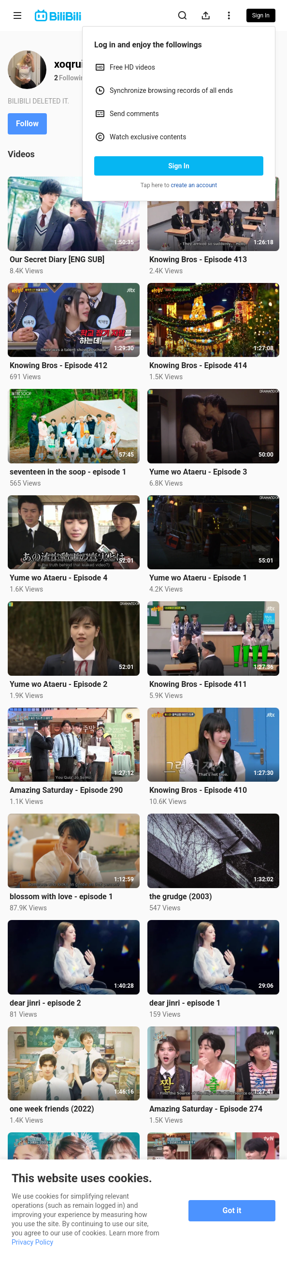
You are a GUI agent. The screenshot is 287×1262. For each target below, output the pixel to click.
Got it (232, 1210)
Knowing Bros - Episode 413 (198, 259)
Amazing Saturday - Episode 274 (205, 1109)
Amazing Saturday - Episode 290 (66, 790)
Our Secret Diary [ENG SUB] (57, 259)
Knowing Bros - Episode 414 (198, 365)
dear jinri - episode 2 (45, 1003)
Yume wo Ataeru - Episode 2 (58, 684)
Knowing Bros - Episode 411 (198, 684)
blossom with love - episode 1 (61, 896)
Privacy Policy (32, 1242)
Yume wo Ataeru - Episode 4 (58, 577)
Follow (27, 123)
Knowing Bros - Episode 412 (58, 365)
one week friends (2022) (52, 1109)
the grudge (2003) (180, 896)
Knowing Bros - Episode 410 (198, 790)
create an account (194, 185)
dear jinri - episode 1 (185, 1003)
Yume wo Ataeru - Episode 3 (198, 471)
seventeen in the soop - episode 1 (68, 471)
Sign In (178, 166)
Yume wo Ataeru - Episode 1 (198, 577)
